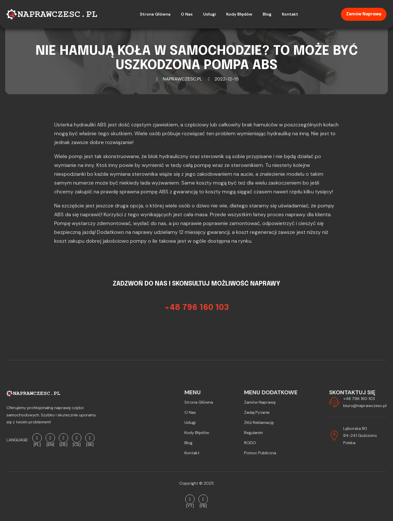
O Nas (190, 412)
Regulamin (253, 432)
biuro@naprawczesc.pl (365, 405)
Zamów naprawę (363, 14)
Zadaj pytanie (257, 412)
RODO (250, 442)
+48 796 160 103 (359, 398)
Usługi (190, 422)
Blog (188, 442)
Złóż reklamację (259, 422)
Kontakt (191, 453)
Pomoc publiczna (260, 453)
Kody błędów (196, 432)
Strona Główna (198, 402)
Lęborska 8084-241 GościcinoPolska (360, 435)
